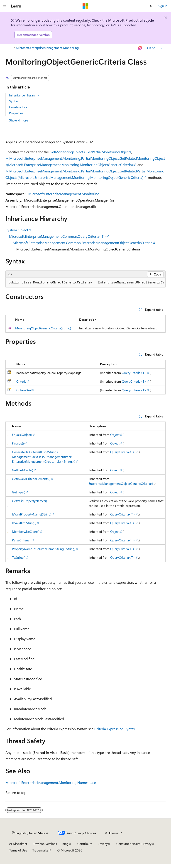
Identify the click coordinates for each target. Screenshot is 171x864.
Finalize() (18, 443)
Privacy (103, 843)
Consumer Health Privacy (133, 843)
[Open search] (151, 6)
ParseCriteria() (21, 540)
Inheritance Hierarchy (24, 95)
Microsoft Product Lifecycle (131, 20)
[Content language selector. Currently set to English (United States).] (30, 833)
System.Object (16, 229)
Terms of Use (18, 850)
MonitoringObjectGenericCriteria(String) (43, 328)
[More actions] (162, 48)
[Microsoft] (85, 6)
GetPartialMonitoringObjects (108, 151)
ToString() (18, 557)
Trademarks (40, 850)
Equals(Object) (22, 434)
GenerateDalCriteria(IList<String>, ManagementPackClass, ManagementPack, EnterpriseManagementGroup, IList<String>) (43, 457)
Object (115, 434)
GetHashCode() (22, 470)
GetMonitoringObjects (67, 151)
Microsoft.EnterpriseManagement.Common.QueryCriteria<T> (57, 236)
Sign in (162, 6)
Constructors (18, 107)
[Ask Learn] (140, 48)
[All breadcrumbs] (9, 48)
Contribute (84, 843)
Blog (65, 843)
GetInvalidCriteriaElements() (31, 479)
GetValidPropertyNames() (29, 501)
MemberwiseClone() (25, 531)
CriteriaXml (24, 390)
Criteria (21, 381)
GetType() (18, 492)
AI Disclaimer (18, 843)
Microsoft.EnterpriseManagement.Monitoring (47, 47)
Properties (16, 113)
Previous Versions (45, 843)
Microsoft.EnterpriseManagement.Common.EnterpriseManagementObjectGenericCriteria (82, 242)
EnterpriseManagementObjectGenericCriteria (119, 483)
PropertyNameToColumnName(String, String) (43, 549)
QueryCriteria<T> (134, 373)
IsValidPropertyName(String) (31, 514)
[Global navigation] (4, 6)
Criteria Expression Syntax (114, 728)
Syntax (13, 101)
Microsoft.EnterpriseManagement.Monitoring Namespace (50, 782)
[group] (85, 283)
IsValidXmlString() (24, 523)
